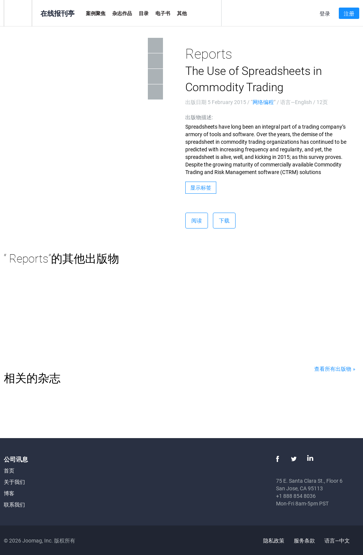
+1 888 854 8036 (296, 495)
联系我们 (14, 504)
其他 (182, 13)
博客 (9, 493)
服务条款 (304, 540)
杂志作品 (122, 13)
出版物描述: (199, 117)
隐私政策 (273, 540)
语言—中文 (341, 540)
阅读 (196, 220)
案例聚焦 (95, 13)
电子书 (162, 13)
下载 (224, 220)
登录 (325, 13)
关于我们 (14, 481)
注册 (349, 13)
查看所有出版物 (332, 368)
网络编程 (263, 102)
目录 (144, 13)
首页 (9, 470)
